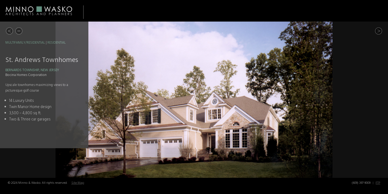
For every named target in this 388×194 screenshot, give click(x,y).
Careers (343, 11)
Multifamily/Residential (25, 43)
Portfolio (248, 11)
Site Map (77, 183)
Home (219, 11)
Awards (314, 11)
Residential (56, 43)
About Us (284, 11)
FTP (378, 183)
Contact (372, 11)
